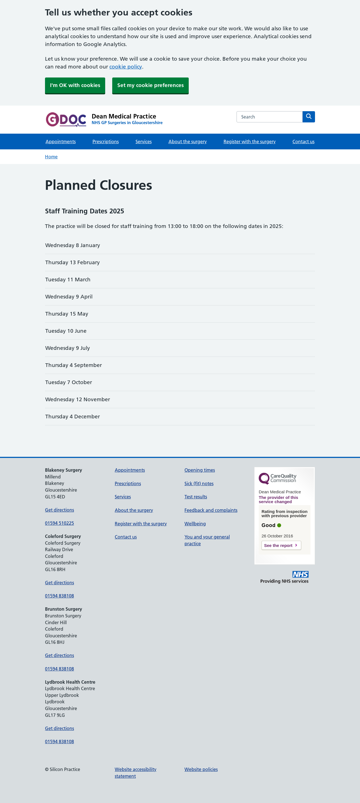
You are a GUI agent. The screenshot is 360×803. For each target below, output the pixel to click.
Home (51, 156)
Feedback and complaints (210, 510)
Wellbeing (195, 523)
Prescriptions (106, 141)
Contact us (303, 141)
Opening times (199, 470)
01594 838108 (59, 596)
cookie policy (125, 66)
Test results (195, 496)
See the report (278, 545)
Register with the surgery (250, 141)
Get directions (59, 510)
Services (144, 141)
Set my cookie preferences (150, 85)
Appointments (61, 141)
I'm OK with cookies (75, 85)
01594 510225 (59, 523)
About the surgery (187, 141)
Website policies (201, 769)
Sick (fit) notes (198, 483)
